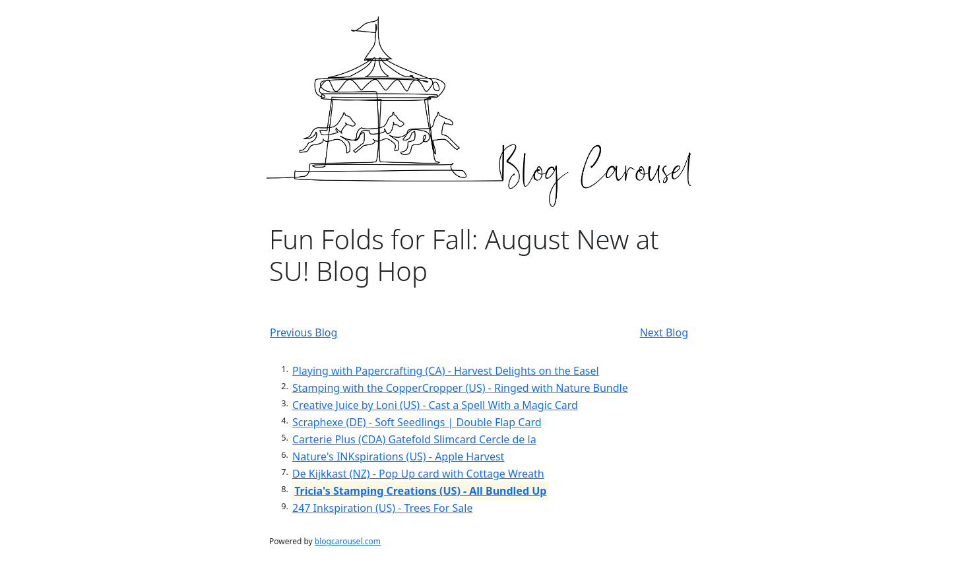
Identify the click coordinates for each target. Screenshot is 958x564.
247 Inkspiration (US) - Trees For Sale (382, 508)
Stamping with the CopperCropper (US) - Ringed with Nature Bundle (460, 388)
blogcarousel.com (348, 541)
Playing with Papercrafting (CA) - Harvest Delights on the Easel (445, 370)
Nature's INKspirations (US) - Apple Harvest (398, 456)
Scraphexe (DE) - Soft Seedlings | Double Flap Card (417, 422)
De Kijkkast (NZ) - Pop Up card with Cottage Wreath (418, 473)
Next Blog (664, 332)
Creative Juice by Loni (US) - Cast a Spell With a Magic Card (435, 405)
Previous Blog (303, 332)
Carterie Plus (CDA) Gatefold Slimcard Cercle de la (414, 439)
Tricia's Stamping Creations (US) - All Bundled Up (420, 491)
